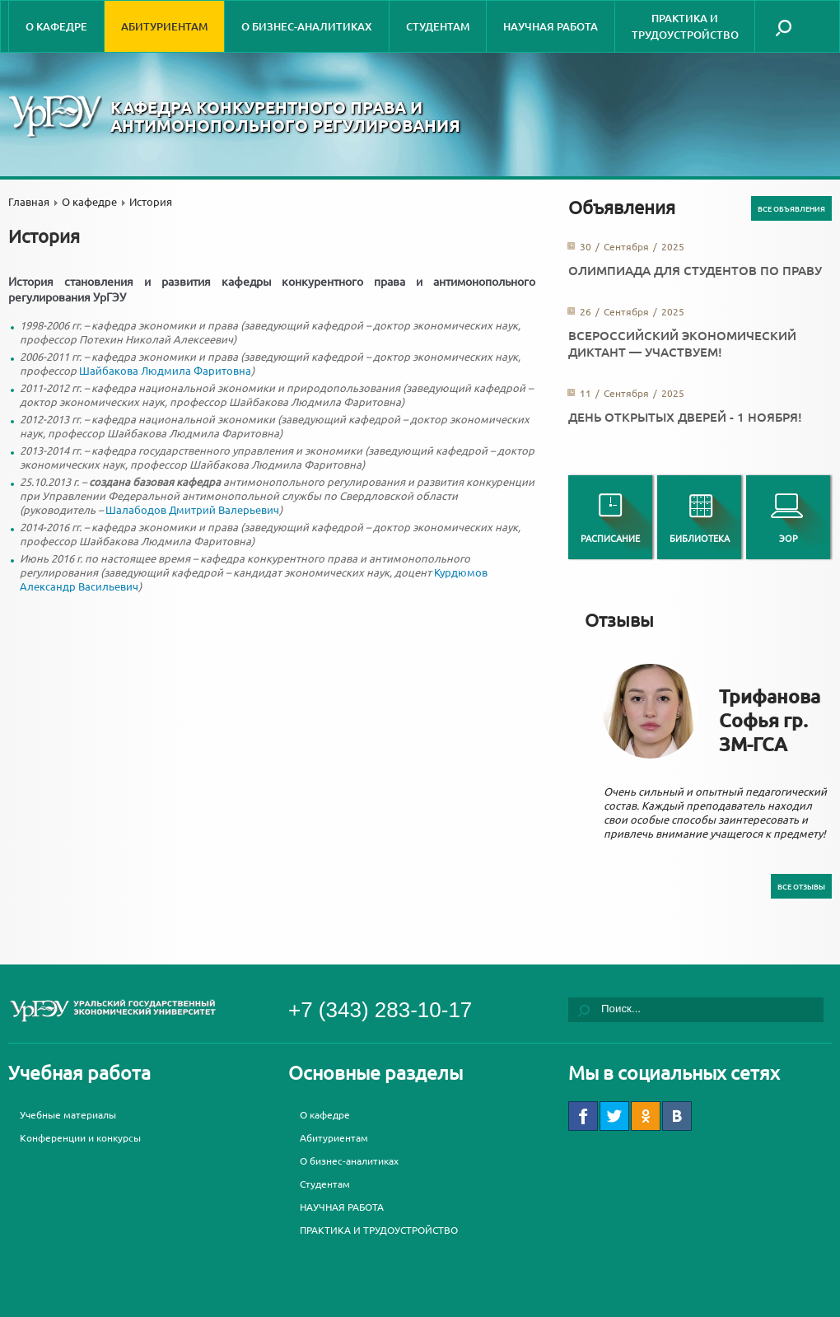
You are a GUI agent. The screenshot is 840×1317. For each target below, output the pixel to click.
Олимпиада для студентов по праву (695, 270)
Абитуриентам (164, 26)
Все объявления (791, 208)
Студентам (437, 26)
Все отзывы (801, 886)
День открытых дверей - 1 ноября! (685, 417)
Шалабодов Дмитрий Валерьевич (192, 509)
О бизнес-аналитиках (306, 26)
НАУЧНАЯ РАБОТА (550, 26)
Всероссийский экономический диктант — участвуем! (682, 343)
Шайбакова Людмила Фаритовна (165, 370)
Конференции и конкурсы (80, 1137)
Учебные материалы (68, 1114)
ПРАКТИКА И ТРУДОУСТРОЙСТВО (685, 26)
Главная (28, 201)
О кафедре (56, 26)
